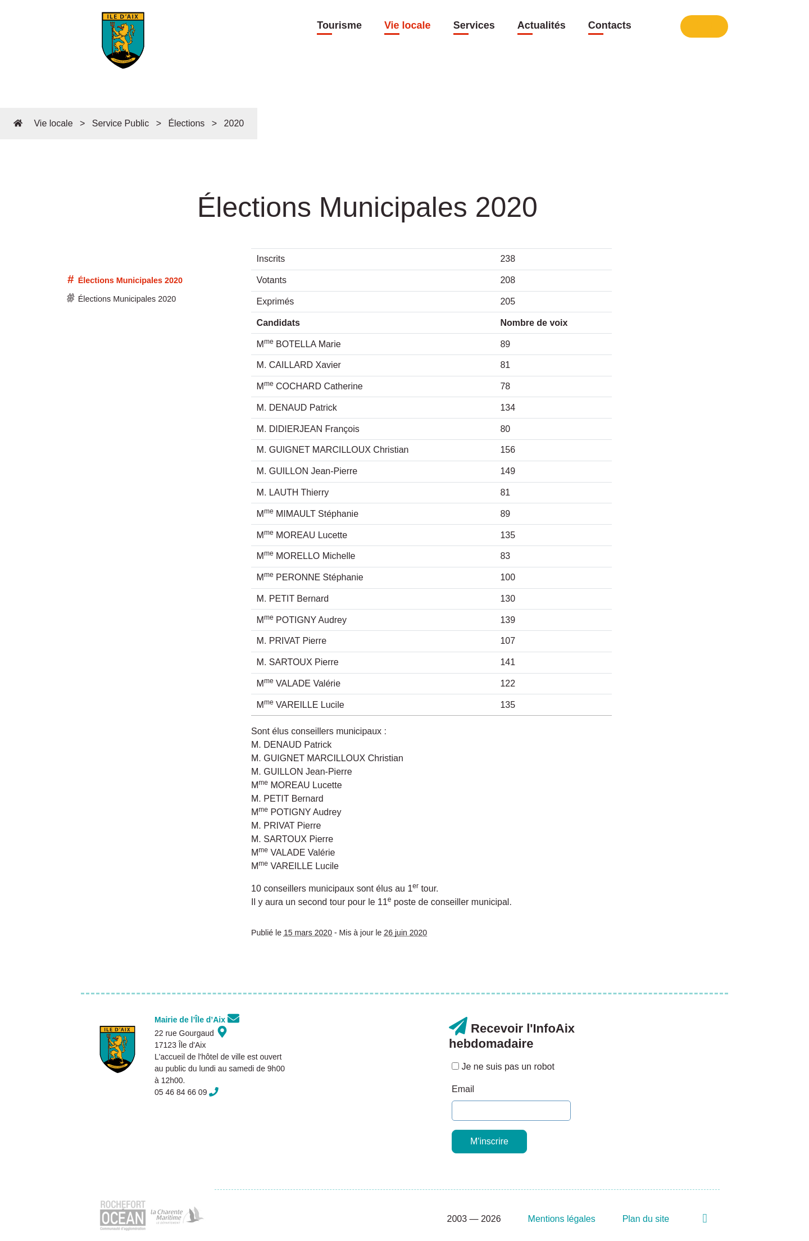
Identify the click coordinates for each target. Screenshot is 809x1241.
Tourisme (339, 25)
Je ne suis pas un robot (503, 1066)
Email (463, 1089)
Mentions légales (562, 1219)
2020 (234, 123)
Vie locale (407, 25)
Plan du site (646, 1219)
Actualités (541, 25)
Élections (186, 123)
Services (474, 25)
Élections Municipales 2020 (125, 280)
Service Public (120, 123)
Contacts (609, 25)
